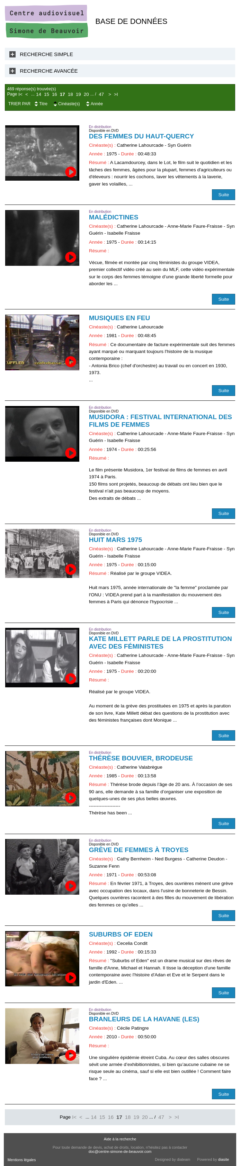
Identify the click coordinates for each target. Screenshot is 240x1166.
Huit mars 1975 (115, 539)
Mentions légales (22, 1160)
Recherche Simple (46, 54)
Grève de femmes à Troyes (139, 849)
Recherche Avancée (49, 71)
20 (86, 94)
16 (54, 94)
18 (70, 94)
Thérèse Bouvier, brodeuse (141, 758)
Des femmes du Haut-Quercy (141, 136)
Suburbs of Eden (121, 934)
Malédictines (114, 217)
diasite (223, 1159)
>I (116, 94)
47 (101, 94)
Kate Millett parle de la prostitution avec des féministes (160, 642)
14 (38, 94)
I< (20, 94)
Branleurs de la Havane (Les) (144, 1019)
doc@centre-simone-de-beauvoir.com (120, 1151)
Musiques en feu (119, 318)
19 (78, 94)
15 (46, 94)
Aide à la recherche (120, 1139)
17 (62, 94)
